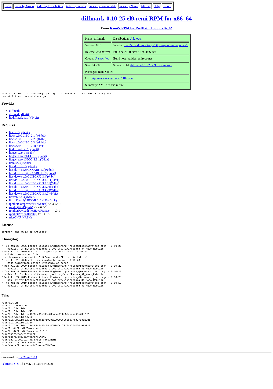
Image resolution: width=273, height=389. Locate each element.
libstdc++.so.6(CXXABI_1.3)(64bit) (31, 170)
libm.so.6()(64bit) (20, 164)
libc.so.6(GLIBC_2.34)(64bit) (27, 143)
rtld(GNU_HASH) (20, 218)
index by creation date (102, 6)
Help (157, 6)
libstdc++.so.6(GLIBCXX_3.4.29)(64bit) (34, 191)
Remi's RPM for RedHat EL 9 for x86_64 (141, 28)
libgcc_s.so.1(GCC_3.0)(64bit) (28, 157)
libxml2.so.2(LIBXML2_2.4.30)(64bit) (33, 201)
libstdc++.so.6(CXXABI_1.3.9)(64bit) (32, 174)
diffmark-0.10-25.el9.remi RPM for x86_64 (136, 18)
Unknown (135, 38)
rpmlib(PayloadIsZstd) (23, 215)
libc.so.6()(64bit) (19, 133)
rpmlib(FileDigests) (21, 208)
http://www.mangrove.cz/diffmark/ (112, 78)
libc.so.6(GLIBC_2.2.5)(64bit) (27, 140)
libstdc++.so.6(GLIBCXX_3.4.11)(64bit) (34, 181)
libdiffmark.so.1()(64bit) (24, 118)
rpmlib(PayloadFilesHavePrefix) (29, 211)
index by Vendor (76, 6)
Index (8, 6)
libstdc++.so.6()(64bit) (23, 167)
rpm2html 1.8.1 (28, 377)
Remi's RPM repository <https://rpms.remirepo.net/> (156, 45)
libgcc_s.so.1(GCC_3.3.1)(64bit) (29, 160)
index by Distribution (50, 6)
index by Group (24, 6)
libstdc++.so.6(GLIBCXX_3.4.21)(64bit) (34, 184)
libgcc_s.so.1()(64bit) (22, 153)
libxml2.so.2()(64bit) (22, 198)
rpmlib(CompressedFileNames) (28, 205)
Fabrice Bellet (10, 384)
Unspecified (102, 58)
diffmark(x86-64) (19, 115)
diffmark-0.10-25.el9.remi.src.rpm (151, 65)
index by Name (128, 6)
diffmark (14, 111)
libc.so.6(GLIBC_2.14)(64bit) (27, 136)
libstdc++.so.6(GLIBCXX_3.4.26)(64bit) (34, 187)
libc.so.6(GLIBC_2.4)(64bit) (26, 147)
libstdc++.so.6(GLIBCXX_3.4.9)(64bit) (33, 194)
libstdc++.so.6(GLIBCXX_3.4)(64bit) (32, 177)
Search (167, 6)
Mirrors (146, 6)
